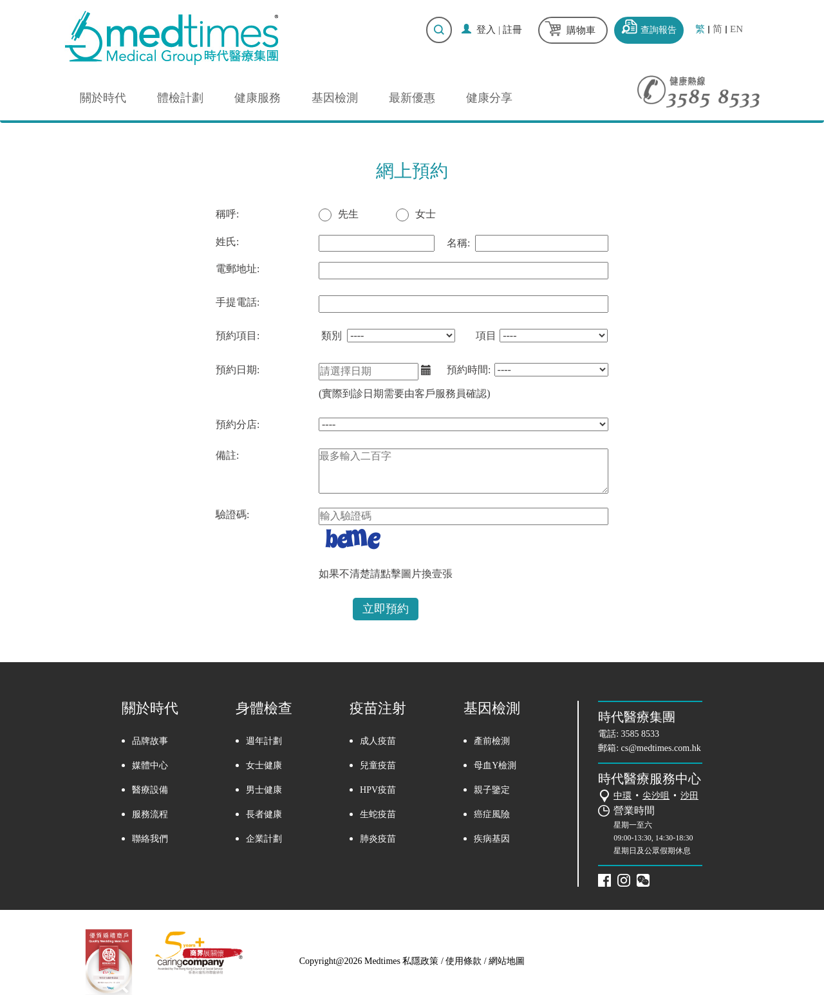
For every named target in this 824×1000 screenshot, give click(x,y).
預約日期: (237, 369)
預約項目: (237, 335)
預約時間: (469, 369)
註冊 (512, 29)
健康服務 (257, 97)
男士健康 (264, 790)
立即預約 (385, 608)
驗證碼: (232, 514)
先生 (348, 213)
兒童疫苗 (378, 765)
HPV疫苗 (378, 790)
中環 (622, 796)
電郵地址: (237, 268)
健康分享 (489, 97)
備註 (226, 455)
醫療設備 (150, 790)
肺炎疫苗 (378, 839)
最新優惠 (412, 97)
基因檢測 (335, 97)
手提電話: (237, 302)
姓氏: (227, 241)
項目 (486, 335)
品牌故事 (150, 741)
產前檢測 (492, 741)
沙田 (689, 796)
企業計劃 (264, 839)
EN (736, 29)
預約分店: (237, 424)
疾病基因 (492, 839)
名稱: (458, 242)
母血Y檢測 (495, 765)
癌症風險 (492, 814)
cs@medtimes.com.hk (661, 748)
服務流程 (150, 814)
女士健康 (264, 765)
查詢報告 (659, 30)
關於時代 (103, 97)
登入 (486, 29)
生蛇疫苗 (378, 814)
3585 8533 (640, 734)
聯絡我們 (150, 839)
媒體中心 (150, 765)
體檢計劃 (180, 97)
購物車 (580, 30)
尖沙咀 (656, 796)
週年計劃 (264, 741)
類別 (331, 335)
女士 (425, 213)
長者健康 (264, 814)
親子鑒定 (492, 790)
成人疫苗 (378, 741)
